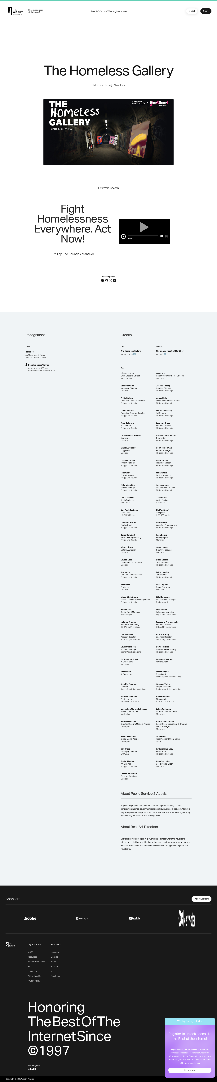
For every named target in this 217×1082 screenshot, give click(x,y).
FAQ (29, 967)
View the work (127, 354)
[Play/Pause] (123, 236)
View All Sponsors (201, 899)
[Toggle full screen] (166, 236)
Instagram (55, 952)
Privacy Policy (34, 981)
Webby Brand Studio (36, 962)
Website (159, 354)
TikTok (53, 962)
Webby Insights (34, 976)
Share (206, 11)
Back (191, 11)
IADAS (30, 952)
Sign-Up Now (190, 1070)
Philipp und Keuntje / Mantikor (108, 85)
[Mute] (162, 236)
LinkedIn (54, 957)
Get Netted (32, 971)
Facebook (55, 976)
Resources (32, 957)
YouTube (54, 967)
